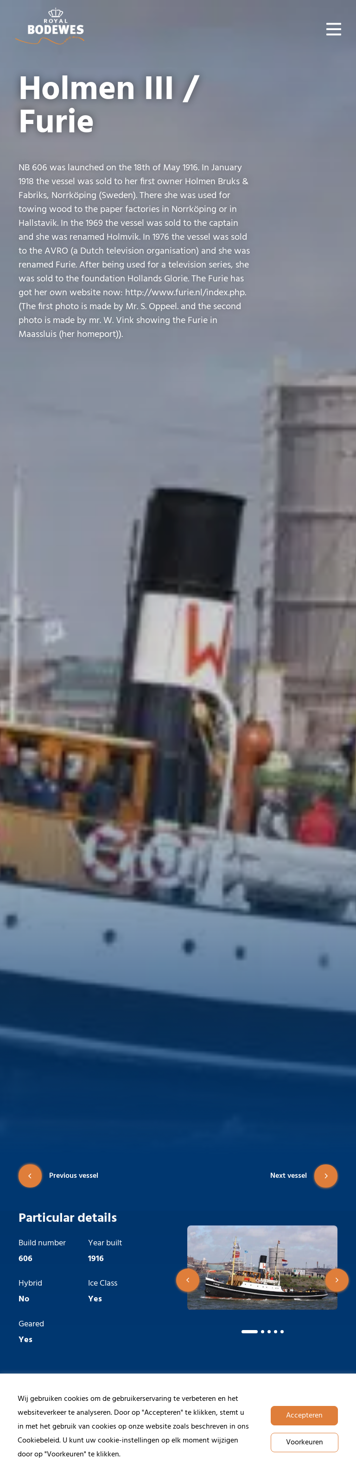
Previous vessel (58, 1176)
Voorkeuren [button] (304, 1442)
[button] (187, 1280)
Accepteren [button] (304, 1416)
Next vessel (303, 1176)
